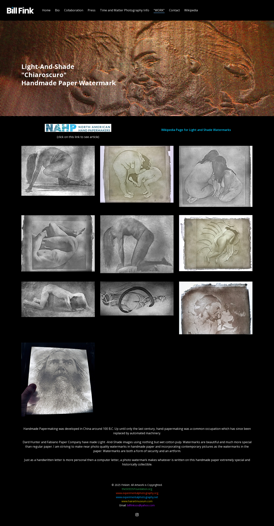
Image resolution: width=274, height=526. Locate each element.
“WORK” (159, 10)
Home (46, 10)
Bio (57, 10)
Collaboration (73, 10)
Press (91, 10)
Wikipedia (191, 10)
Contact (174, 10)
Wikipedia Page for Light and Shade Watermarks (196, 130)
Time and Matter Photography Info (124, 10)
